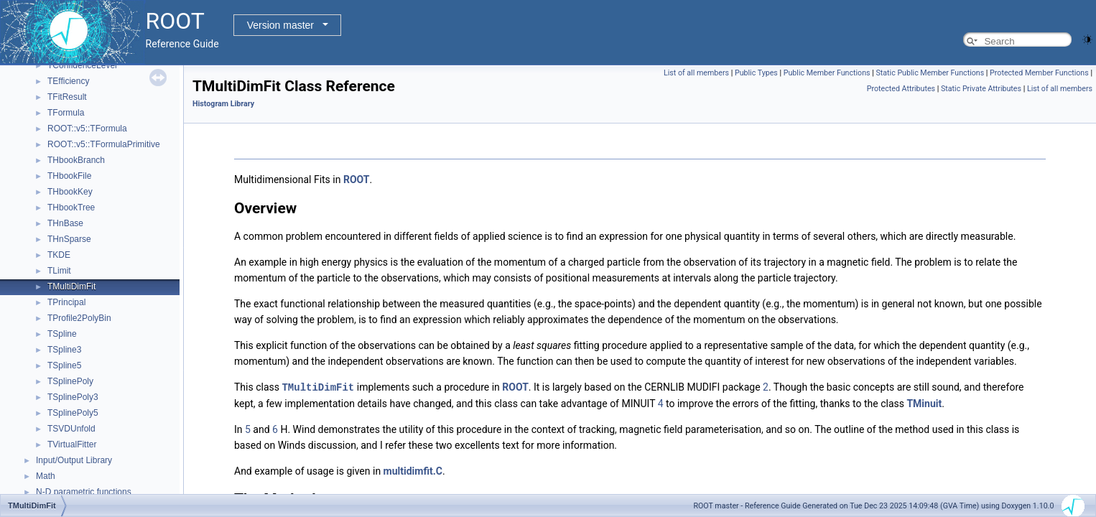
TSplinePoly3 (72, 397)
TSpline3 (64, 350)
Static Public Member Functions (930, 73)
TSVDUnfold (71, 429)
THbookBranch (76, 160)
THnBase (65, 223)
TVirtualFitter (71, 444)
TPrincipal (66, 302)
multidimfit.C (413, 470)
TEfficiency (68, 81)
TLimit (59, 271)
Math (45, 476)
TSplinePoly (70, 381)
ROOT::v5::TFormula (87, 129)
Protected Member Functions (1039, 73)
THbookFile (69, 176)
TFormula (65, 113)
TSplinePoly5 (72, 413)
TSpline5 (64, 365)
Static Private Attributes (981, 88)
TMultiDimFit (71, 286)
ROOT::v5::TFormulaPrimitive (103, 144)
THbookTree (71, 207)
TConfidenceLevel (82, 65)
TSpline (62, 334)
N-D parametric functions (83, 492)
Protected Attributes (901, 88)
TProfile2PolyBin (79, 318)
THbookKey (70, 192)
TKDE (58, 255)
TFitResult (67, 97)
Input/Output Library (74, 460)
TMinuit (924, 403)
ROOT (356, 179)
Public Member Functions (827, 73)
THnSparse (69, 239)
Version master (280, 25)
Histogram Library (223, 103)
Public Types (756, 73)
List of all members (696, 73)
